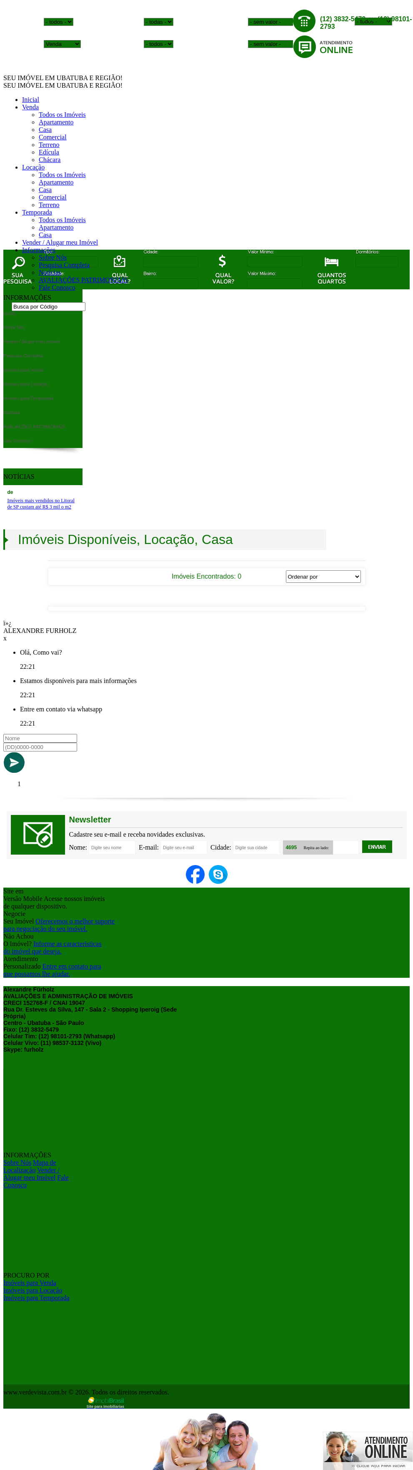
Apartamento (56, 122)
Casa (45, 129)
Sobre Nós (53, 257)
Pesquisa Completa (64, 264)
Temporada (37, 212)
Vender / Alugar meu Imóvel (60, 242)
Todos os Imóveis (62, 114)
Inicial (30, 99)
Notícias (50, 272)
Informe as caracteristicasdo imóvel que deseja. (52, 947)
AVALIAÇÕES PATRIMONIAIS (83, 279)
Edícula (49, 152)
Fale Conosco (57, 287)
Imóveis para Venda (29, 1282)
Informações (38, 249)
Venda (30, 107)
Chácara (49, 159)
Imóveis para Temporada (36, 1297)
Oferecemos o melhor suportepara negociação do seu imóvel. (59, 925)
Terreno (49, 144)
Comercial (53, 137)
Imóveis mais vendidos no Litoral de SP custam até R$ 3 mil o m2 (41, 504)
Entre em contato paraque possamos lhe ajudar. (52, 970)
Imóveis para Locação (32, 1290)
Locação (33, 167)
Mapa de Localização (29, 1166)
